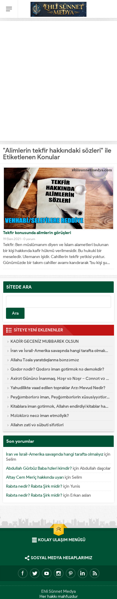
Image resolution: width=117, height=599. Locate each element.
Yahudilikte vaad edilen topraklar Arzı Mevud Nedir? (57, 387)
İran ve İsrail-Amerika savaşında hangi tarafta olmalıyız (60, 350)
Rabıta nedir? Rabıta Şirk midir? (34, 486)
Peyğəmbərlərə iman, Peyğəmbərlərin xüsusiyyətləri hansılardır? (60, 397)
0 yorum (29, 239)
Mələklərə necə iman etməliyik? (39, 415)
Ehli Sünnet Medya (58, 591)
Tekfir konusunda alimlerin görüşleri (37, 232)
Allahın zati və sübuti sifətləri (36, 424)
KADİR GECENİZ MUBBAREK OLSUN (44, 341)
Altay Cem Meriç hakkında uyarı (35, 477)
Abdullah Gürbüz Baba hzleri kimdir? (39, 468)
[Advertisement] (58, 79)
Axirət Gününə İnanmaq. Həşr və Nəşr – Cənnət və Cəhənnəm (60, 378)
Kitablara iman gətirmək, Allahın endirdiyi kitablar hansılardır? (60, 406)
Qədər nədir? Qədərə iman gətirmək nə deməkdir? (57, 369)
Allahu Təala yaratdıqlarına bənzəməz (44, 360)
